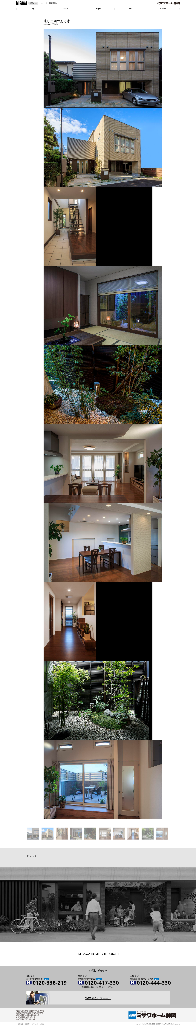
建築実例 (52, 3)
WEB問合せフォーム (98, 998)
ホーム (44, 3)
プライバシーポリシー (39, 1024)
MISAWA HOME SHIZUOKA (97, 954)
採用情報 (27, 1024)
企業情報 (20, 1024)
